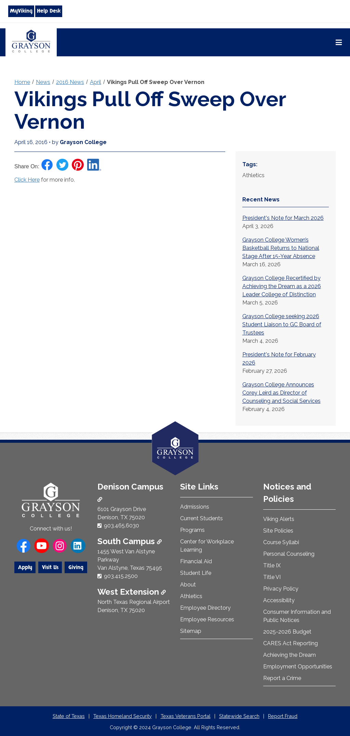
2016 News (70, 82)
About (188, 584)
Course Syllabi (281, 542)
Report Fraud (282, 716)
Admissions (194, 507)
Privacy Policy (280, 588)
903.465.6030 (121, 525)
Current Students (201, 518)
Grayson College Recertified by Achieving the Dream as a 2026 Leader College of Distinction (281, 286)
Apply (25, 567)
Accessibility (279, 600)
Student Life (195, 573)
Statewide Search (239, 716)
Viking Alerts (278, 519)
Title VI (272, 577)
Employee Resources (207, 619)
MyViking (21, 11)
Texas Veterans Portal (186, 716)
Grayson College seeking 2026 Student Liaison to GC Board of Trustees (281, 324)
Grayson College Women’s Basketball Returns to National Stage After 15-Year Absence (280, 248)
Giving (75, 567)
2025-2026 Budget (287, 631)
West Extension (131, 592)
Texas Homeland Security (122, 716)
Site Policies (278, 530)
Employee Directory (205, 608)
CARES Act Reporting (290, 643)
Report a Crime (282, 678)
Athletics (191, 596)
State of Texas (69, 716)
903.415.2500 (121, 576)
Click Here (27, 179)
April (95, 82)
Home (22, 82)
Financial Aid (196, 561)
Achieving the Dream (289, 655)
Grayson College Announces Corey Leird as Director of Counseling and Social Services (281, 392)
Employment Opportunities (297, 666)
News (43, 82)
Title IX (272, 565)
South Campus (129, 541)
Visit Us (50, 567)
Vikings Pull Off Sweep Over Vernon (155, 82)
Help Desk (48, 11)
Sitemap (190, 631)
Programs (192, 530)
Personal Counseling (288, 554)
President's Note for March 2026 (283, 218)
